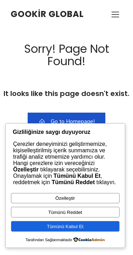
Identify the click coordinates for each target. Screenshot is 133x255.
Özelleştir (65, 198)
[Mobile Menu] (115, 14)
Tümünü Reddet (65, 212)
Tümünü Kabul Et (65, 226)
